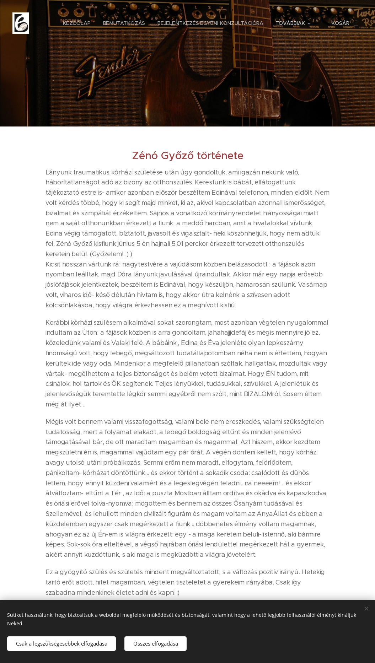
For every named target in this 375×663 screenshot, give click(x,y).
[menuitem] (80, 23)
